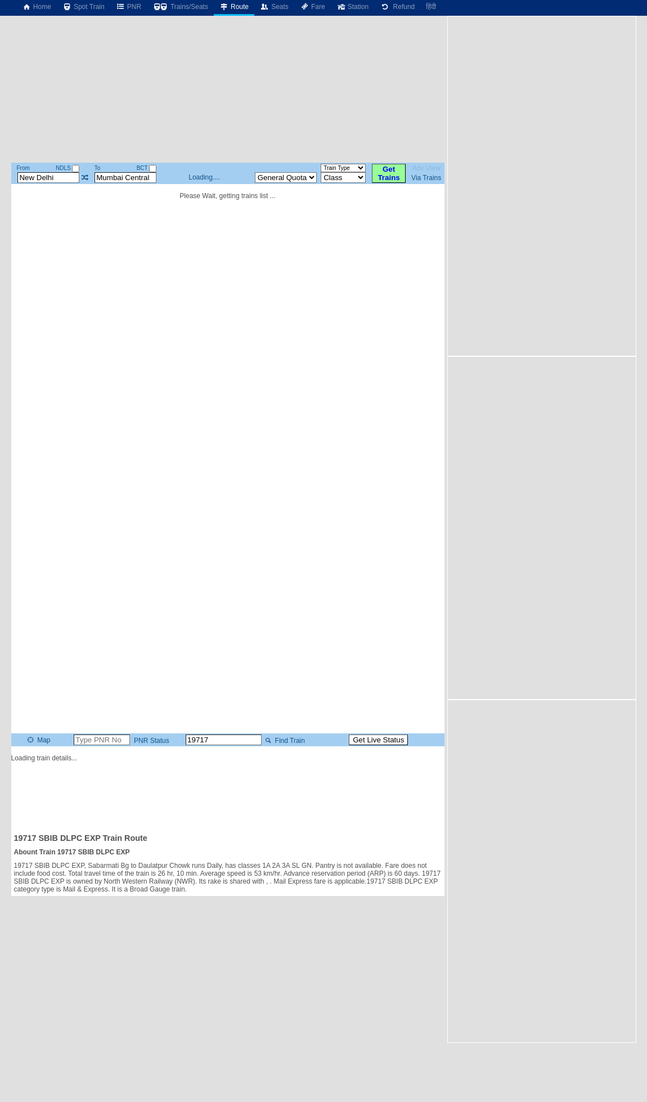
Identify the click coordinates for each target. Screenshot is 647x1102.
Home (36, 7)
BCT (147, 168)
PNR (128, 7)
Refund (397, 7)
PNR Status (150, 741)
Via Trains (426, 178)
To (98, 168)
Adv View (426, 168)
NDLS (67, 168)
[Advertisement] (228, 793)
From (22, 168)
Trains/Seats (180, 7)
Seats (274, 7)
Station (352, 7)
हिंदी (431, 7)
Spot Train (83, 7)
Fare (312, 7)
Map (38, 740)
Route (234, 7)
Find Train (283, 741)
